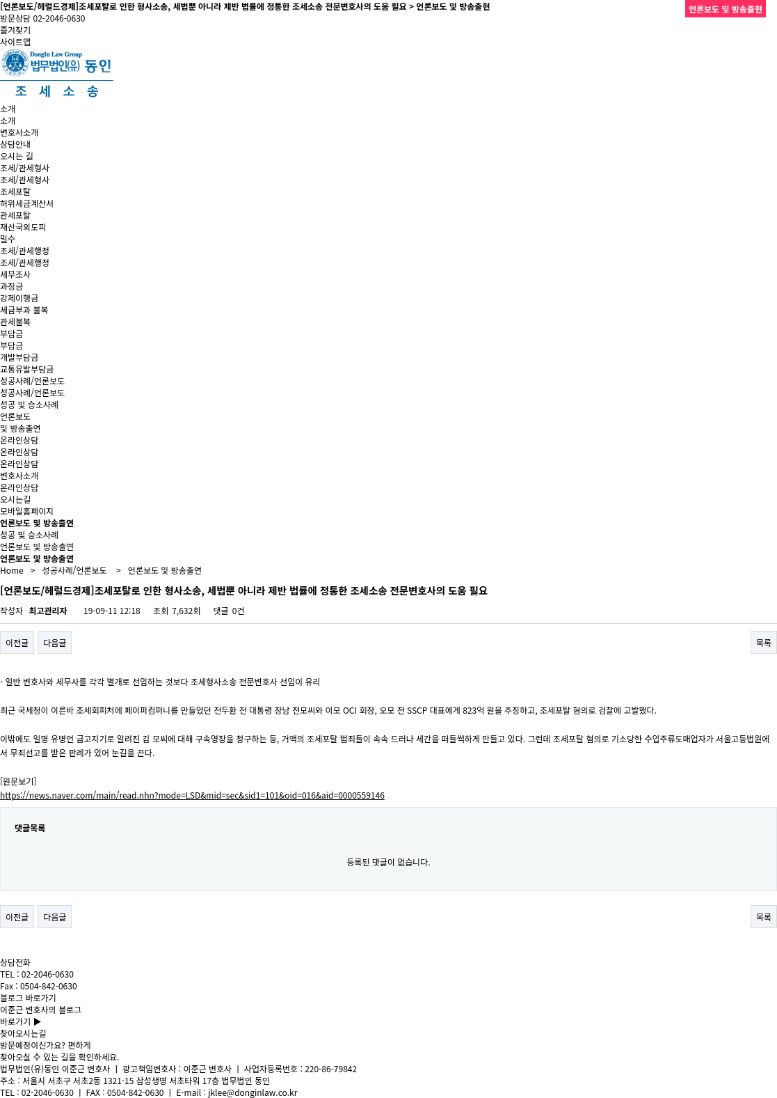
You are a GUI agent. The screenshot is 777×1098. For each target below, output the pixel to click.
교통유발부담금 (27, 369)
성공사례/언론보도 (32, 380)
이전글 (17, 642)
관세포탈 (15, 215)
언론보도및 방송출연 (20, 422)
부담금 (11, 333)
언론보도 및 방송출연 (37, 546)
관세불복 (15, 321)
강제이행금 (19, 298)
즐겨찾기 (15, 30)
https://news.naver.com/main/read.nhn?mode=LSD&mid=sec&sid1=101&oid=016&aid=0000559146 (192, 795)
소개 (7, 108)
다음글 (54, 642)
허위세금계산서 (27, 203)
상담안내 (15, 144)
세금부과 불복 (24, 309)
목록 (763, 642)
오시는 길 (16, 156)
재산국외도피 (23, 227)
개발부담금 (19, 357)
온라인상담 (19, 440)
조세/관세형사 (24, 167)
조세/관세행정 (24, 250)
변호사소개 (19, 132)
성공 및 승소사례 (29, 404)
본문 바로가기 (0, 0)
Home (12, 570)
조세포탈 (15, 191)
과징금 (11, 286)
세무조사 (15, 274)
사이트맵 (15, 41)
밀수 (7, 238)
